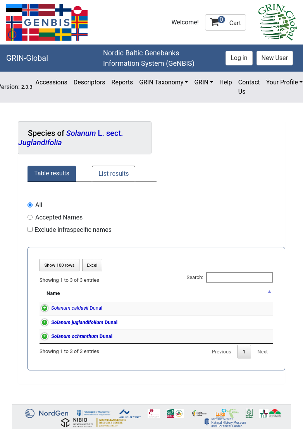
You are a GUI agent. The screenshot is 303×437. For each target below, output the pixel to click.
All (38, 205)
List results (113, 173)
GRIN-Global (27, 58)
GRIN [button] (201, 82)
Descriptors (89, 82)
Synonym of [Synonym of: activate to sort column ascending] (168, 293)
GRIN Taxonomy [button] (161, 82)
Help (225, 82)
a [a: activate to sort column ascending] (257, 293)
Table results (51, 173)
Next (262, 352)
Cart (225, 21)
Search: (229, 277)
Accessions (51, 82)
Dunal (69, 308)
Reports (122, 82)
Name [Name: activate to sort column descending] (53, 293)
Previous (221, 352)
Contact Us (249, 87)
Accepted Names (59, 217)
